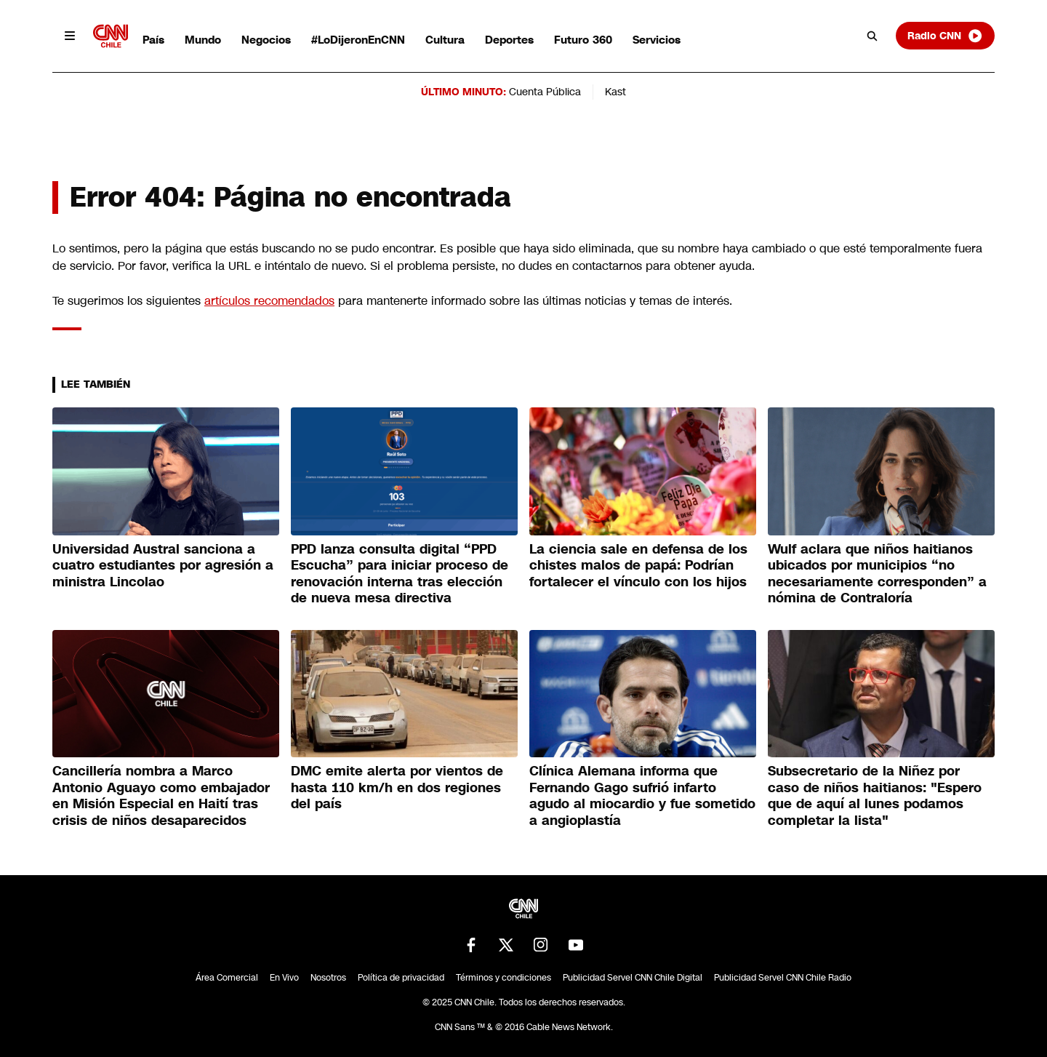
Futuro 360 (583, 39)
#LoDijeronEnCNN (358, 39)
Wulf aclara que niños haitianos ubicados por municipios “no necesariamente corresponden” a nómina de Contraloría (877, 574)
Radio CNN (945, 36)
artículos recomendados (269, 300)
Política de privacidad (401, 978)
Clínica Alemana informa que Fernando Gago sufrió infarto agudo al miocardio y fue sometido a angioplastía (642, 796)
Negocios (266, 39)
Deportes (509, 39)
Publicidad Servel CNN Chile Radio (782, 978)
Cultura (445, 39)
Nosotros (328, 978)
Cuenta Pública (545, 91)
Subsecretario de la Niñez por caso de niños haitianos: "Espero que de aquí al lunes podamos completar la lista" (875, 796)
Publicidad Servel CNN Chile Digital (632, 978)
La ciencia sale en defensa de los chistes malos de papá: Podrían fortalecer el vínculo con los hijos (638, 565)
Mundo (203, 39)
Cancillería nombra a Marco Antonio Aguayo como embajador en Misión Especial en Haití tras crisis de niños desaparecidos (161, 796)
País (153, 39)
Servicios (657, 39)
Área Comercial (227, 978)
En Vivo (284, 978)
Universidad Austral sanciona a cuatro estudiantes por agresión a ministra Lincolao (162, 565)
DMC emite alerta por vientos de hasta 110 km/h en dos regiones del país (397, 787)
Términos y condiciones (503, 978)
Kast (615, 91)
